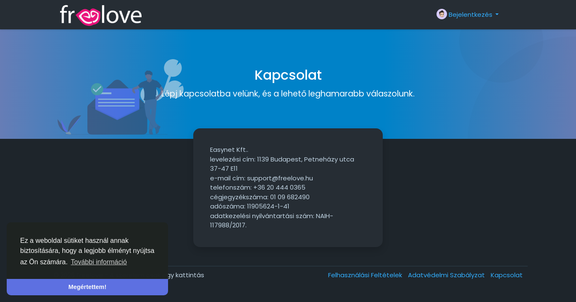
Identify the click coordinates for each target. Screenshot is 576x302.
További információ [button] (99, 262)
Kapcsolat (507, 275)
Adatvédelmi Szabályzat (447, 275)
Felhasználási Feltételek (366, 275)
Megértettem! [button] (87, 287)
